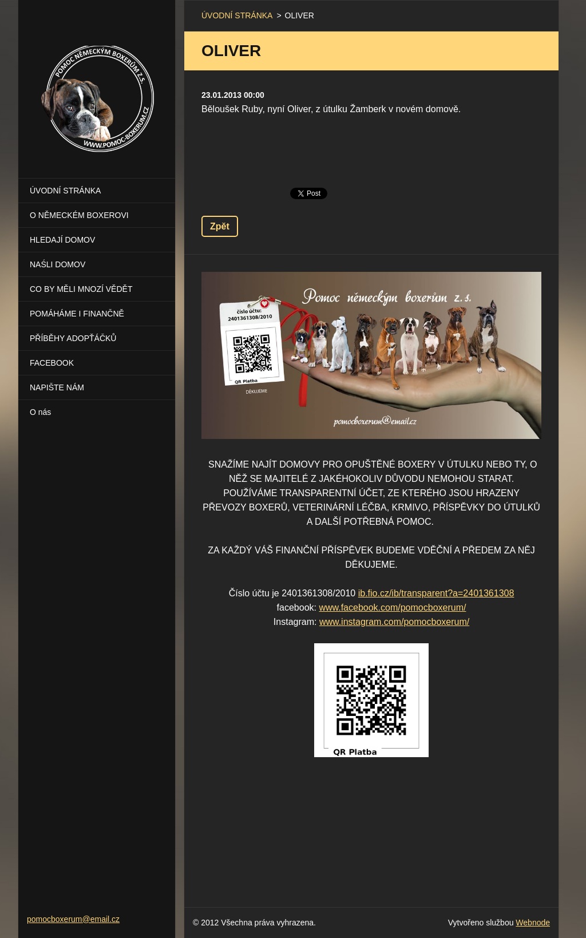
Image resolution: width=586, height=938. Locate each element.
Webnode (533, 922)
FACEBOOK (52, 362)
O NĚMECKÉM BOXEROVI (79, 215)
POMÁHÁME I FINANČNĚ (77, 313)
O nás (40, 412)
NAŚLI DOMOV (57, 264)
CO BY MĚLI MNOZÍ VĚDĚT (81, 289)
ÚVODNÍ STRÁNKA (65, 190)
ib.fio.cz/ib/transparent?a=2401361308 (436, 593)
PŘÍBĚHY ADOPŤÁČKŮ (73, 338)
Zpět (219, 226)
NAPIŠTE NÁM (57, 387)
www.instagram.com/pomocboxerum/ (394, 622)
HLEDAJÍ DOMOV (62, 239)
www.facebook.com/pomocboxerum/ (392, 607)
